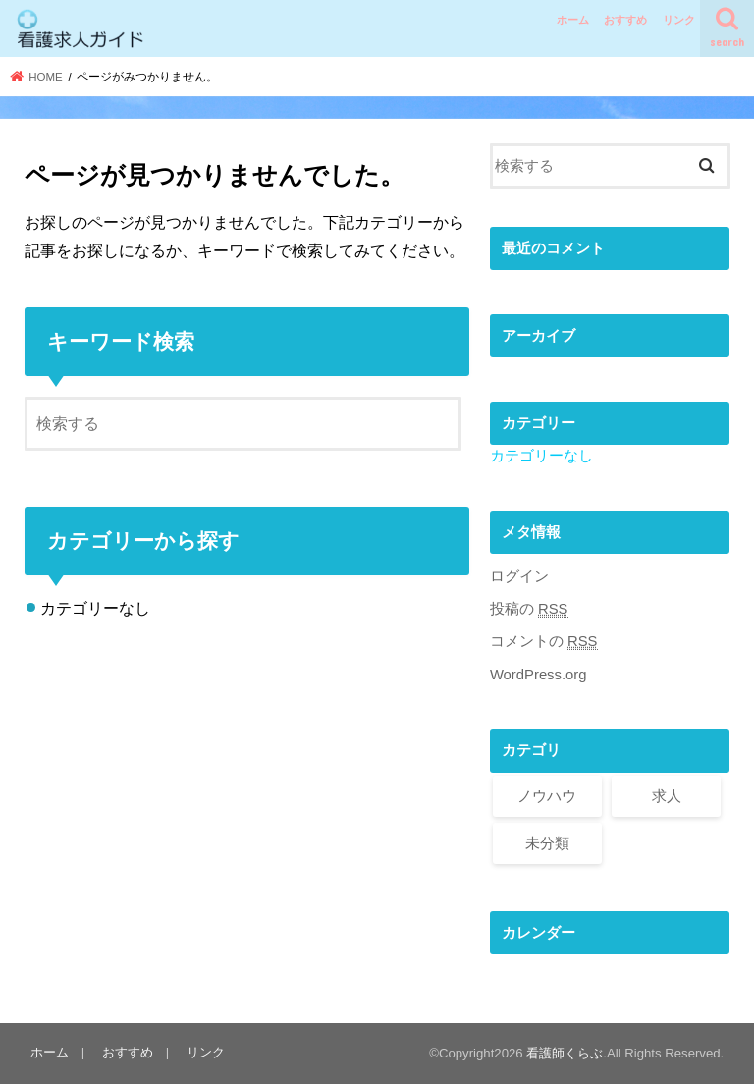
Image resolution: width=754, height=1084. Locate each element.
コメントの (544, 641)
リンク (679, 20)
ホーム (573, 20)
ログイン (519, 576)
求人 (666, 796)
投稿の (529, 609)
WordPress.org (538, 674)
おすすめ (625, 20)
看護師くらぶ (564, 1053)
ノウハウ (546, 796)
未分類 (547, 843)
